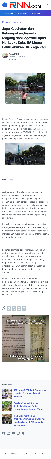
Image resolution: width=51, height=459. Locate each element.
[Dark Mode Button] (47, 4)
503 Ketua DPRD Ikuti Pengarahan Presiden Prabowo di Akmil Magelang (30, 393)
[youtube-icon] (13, 433)
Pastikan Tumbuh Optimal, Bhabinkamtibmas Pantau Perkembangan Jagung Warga (28, 406)
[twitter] (14, 308)
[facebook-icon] (3, 433)
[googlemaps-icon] (23, 433)
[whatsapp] (19, 308)
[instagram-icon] (8, 433)
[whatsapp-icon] (18, 433)
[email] (24, 308)
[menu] (4, 4)
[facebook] (9, 308)
